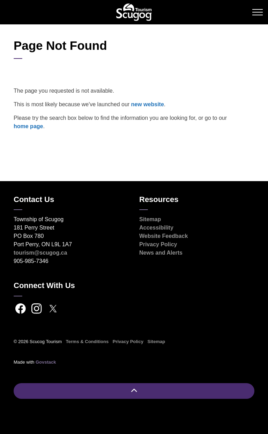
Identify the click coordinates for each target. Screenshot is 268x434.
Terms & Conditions (87, 341)
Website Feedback (163, 236)
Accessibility (156, 228)
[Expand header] (257, 12)
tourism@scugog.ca (40, 253)
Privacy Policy (158, 244)
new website (147, 104)
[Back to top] (134, 391)
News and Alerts (161, 253)
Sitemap (150, 219)
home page (28, 126)
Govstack (46, 362)
